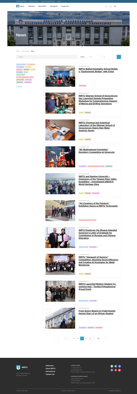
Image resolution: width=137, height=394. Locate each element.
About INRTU (43, 6)
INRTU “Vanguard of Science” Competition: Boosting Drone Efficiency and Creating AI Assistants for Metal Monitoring (98, 261)
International (54, 6)
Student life (20, 82)
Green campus (21, 74)
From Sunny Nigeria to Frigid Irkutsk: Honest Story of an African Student (97, 312)
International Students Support (79, 376)
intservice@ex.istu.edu (77, 378)
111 (98, 338)
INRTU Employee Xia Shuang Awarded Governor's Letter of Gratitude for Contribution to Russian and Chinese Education (98, 234)
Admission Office (75, 365)
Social (25, 72)
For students (20, 67)
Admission (32, 6)
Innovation (19, 72)
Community (28, 79)
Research (26, 69)
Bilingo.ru (118, 390)
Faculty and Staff (33, 1)
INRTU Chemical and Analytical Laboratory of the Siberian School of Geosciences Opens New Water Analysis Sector (97, 126)
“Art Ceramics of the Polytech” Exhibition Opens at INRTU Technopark (98, 204)
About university (21, 64)
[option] (68, 28)
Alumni (59, 1)
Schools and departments (48, 1)
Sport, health (20, 79)
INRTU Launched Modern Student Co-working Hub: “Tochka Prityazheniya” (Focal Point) (97, 286)
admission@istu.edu (76, 370)
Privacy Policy (71, 390)
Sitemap (64, 390)
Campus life (65, 6)
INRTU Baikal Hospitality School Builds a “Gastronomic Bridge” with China (98, 70)
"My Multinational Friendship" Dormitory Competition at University (97, 150)
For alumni (28, 67)
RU (115, 6)
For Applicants (31, 64)
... (69, 338)
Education (19, 69)
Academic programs (21, 1)
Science (33, 69)
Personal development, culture (25, 77)
